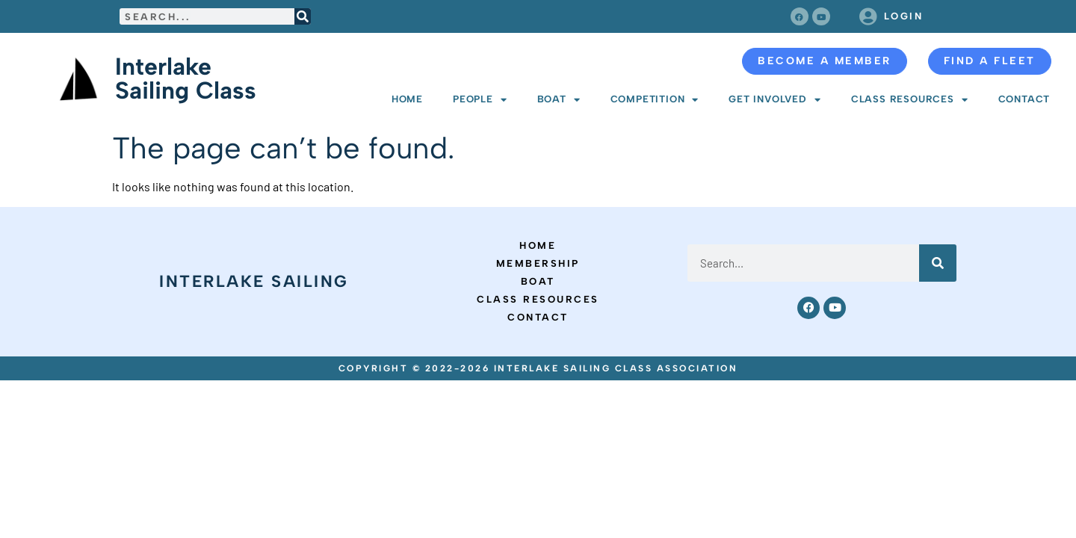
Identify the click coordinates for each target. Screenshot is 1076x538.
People (480, 99)
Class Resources (909, 99)
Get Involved (774, 99)
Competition (654, 99)
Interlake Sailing (254, 281)
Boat (559, 99)
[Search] (302, 16)
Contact (1024, 99)
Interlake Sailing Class (185, 78)
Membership (538, 263)
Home (407, 99)
